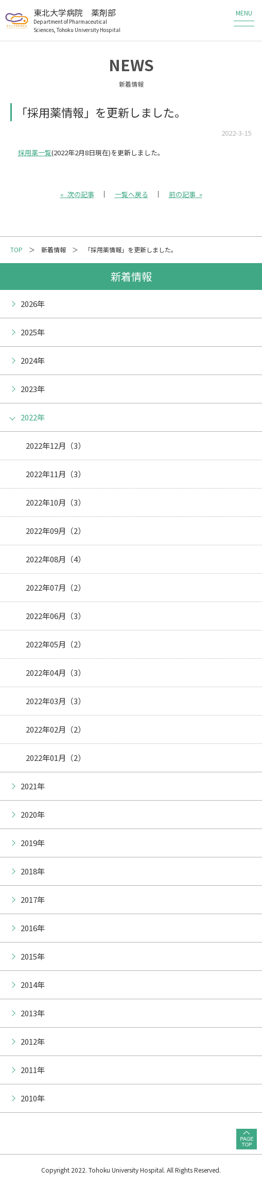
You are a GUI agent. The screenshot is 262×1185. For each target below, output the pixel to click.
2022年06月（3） (55, 615)
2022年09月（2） (55, 530)
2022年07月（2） (55, 587)
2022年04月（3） (55, 672)
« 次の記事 (77, 194)
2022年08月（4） (55, 559)
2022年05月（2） (55, 644)
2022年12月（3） (55, 445)
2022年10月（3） (55, 502)
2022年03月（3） (55, 700)
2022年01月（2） (55, 757)
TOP (16, 249)
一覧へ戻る (131, 194)
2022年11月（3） (55, 473)
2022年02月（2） (55, 729)
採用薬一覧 (34, 152)
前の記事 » (185, 194)
